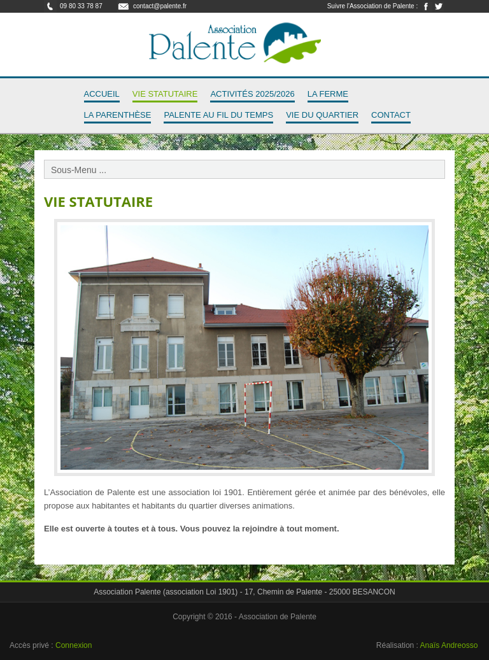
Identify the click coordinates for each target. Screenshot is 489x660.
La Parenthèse (118, 115)
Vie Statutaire (165, 94)
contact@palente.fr (160, 6)
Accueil (102, 94)
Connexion (73, 645)
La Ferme (328, 94)
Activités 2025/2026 (252, 94)
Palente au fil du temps (218, 115)
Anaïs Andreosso (449, 645)
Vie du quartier (322, 115)
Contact (391, 115)
